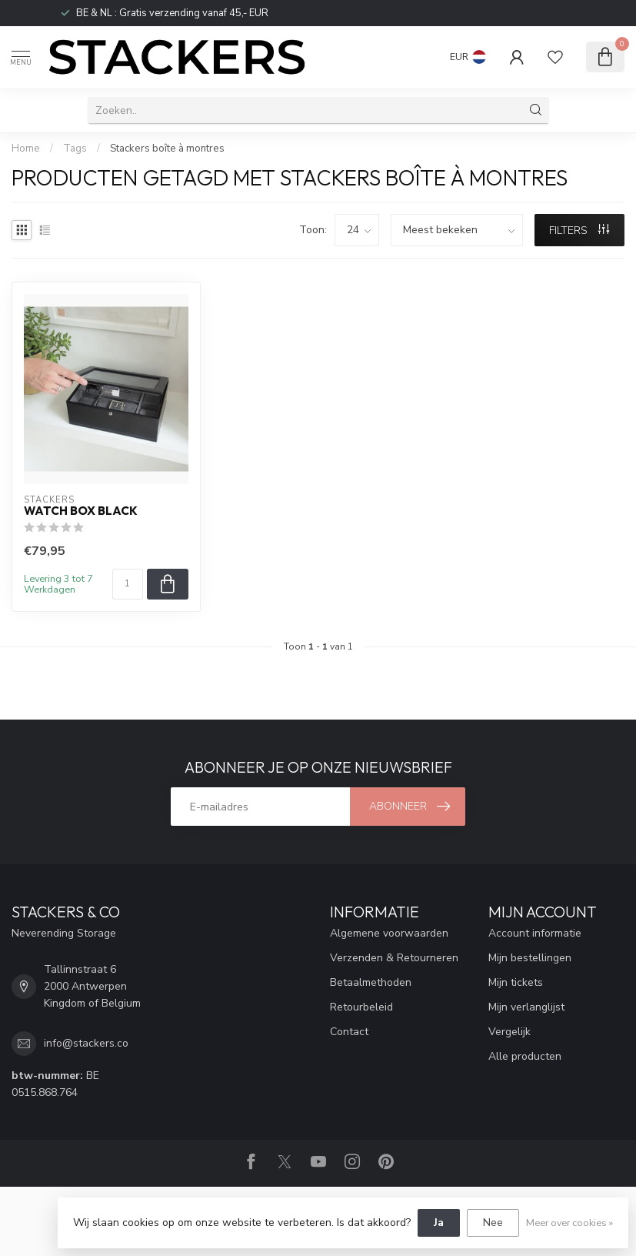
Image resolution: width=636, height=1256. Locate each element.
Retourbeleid (361, 1007)
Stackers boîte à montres (167, 148)
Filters (579, 230)
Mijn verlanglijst (526, 1007)
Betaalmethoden (370, 982)
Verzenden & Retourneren (394, 957)
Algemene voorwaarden (389, 933)
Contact (349, 1031)
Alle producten (524, 1056)
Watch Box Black (81, 511)
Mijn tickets (515, 982)
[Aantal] (127, 584)
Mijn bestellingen (529, 957)
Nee (493, 1222)
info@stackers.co (86, 1043)
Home (26, 148)
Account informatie (534, 933)
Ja (439, 1222)
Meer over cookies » (569, 1222)
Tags (75, 148)
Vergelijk (509, 1031)
